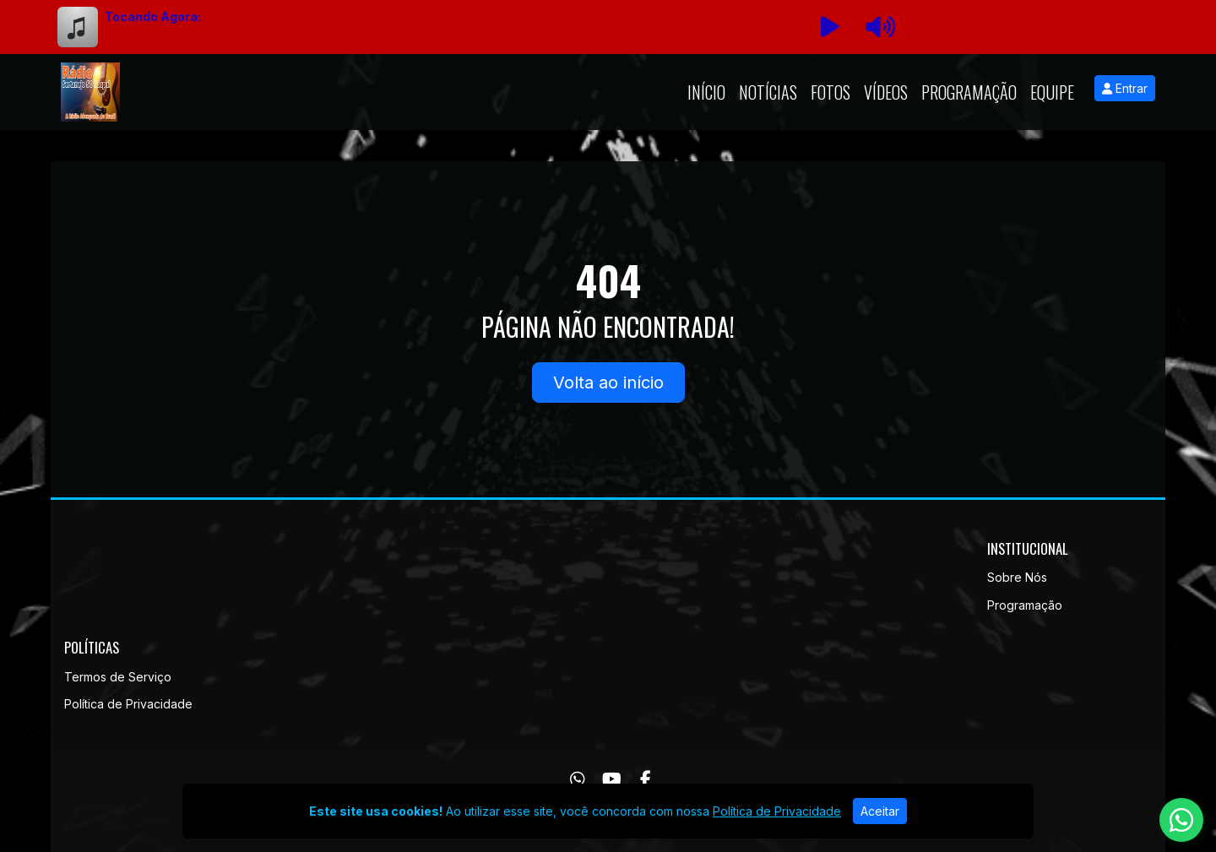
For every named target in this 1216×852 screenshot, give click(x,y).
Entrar (1125, 88)
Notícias (768, 92)
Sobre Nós (1017, 577)
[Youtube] (612, 779)
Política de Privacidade (128, 704)
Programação (969, 92)
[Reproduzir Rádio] (829, 27)
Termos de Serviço (117, 677)
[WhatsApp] (577, 779)
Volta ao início (608, 382)
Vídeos (886, 92)
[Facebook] (645, 779)
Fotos (830, 92)
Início (706, 92)
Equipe (1052, 92)
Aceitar (879, 811)
